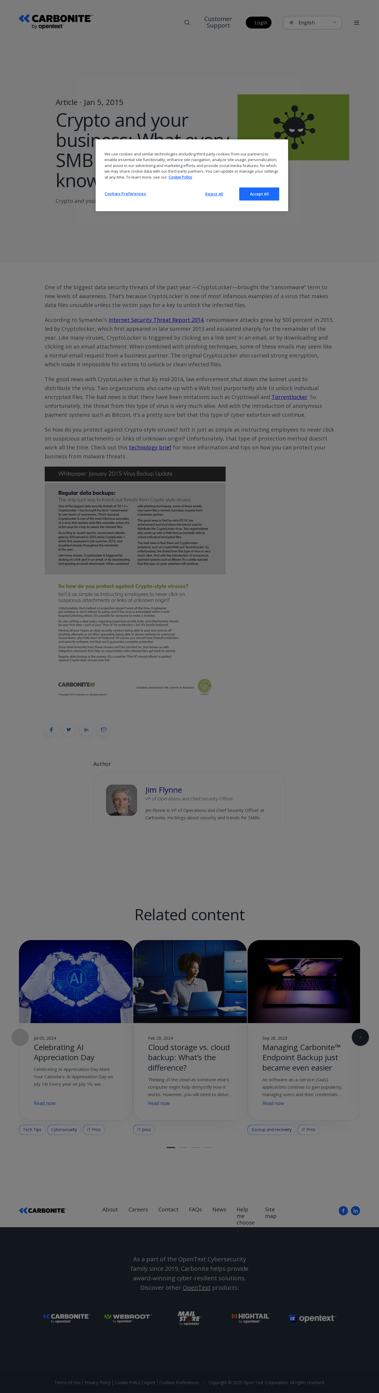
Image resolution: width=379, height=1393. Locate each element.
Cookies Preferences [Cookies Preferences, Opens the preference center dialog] (125, 193)
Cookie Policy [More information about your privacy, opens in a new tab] (180, 177)
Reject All (214, 194)
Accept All (259, 194)
